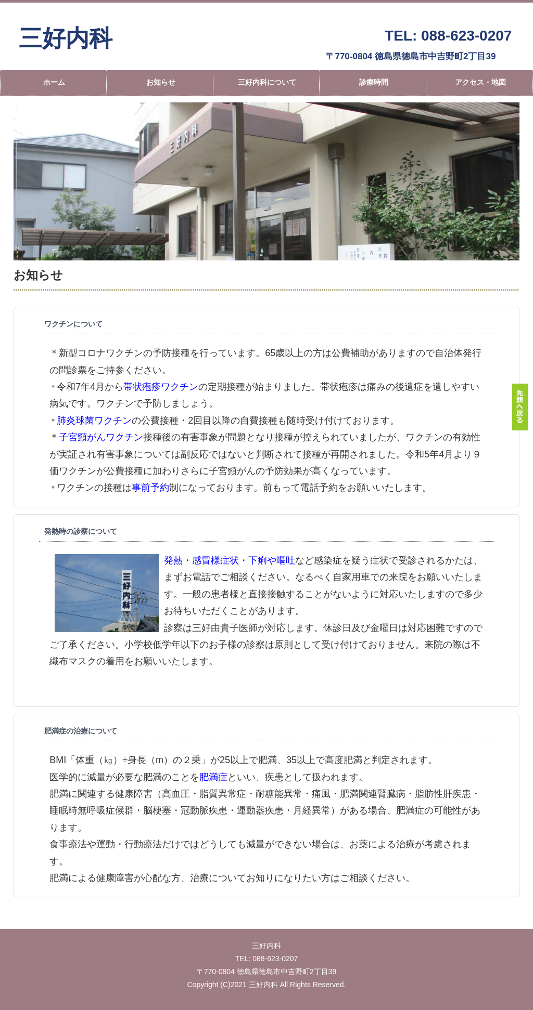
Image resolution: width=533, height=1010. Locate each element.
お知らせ (160, 82)
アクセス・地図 (480, 82)
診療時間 (373, 82)
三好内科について (267, 82)
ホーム (54, 82)
